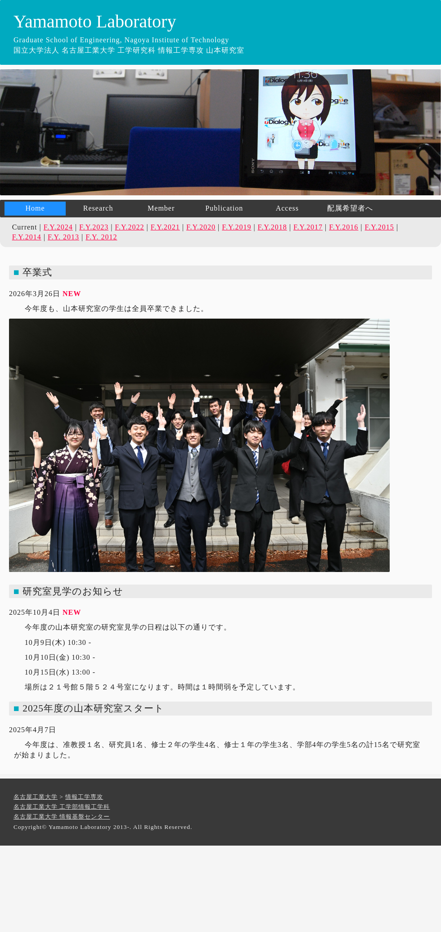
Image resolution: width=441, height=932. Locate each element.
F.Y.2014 (26, 237)
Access (287, 208)
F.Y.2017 (308, 227)
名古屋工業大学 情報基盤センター (62, 816)
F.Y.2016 (343, 227)
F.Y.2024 (58, 227)
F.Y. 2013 (63, 237)
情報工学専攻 (84, 796)
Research (98, 208)
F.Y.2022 (129, 227)
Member (161, 208)
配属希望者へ (350, 208)
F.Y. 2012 (101, 237)
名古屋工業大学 (36, 796)
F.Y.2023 (93, 227)
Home (35, 208)
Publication (224, 208)
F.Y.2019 (236, 227)
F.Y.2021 (165, 227)
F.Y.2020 (201, 227)
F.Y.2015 (379, 227)
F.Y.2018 (272, 227)
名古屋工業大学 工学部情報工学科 (62, 806)
